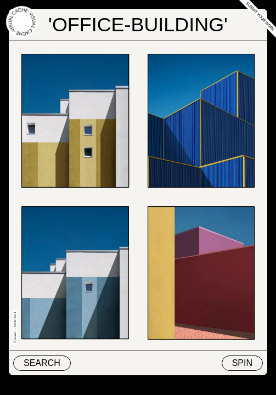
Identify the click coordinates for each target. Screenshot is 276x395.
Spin (242, 363)
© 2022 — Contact (14, 327)
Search (42, 363)
